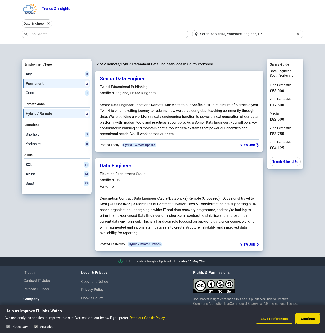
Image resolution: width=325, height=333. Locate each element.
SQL (57, 153)
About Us (30, 296)
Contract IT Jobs (36, 269)
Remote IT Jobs (36, 277)
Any (57, 62)
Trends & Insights (56, 9)
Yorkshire (57, 132)
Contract (57, 81)
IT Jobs (29, 261)
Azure (57, 162)
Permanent (57, 72)
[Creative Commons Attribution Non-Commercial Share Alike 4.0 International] (247, 273)
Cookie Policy (92, 286)
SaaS (57, 172)
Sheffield (57, 123)
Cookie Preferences (97, 295)
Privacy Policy (92, 278)
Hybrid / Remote (57, 102)
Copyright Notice (94, 270)
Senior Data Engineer (123, 67)
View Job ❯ (249, 133)
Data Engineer (115, 154)
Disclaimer (89, 303)
